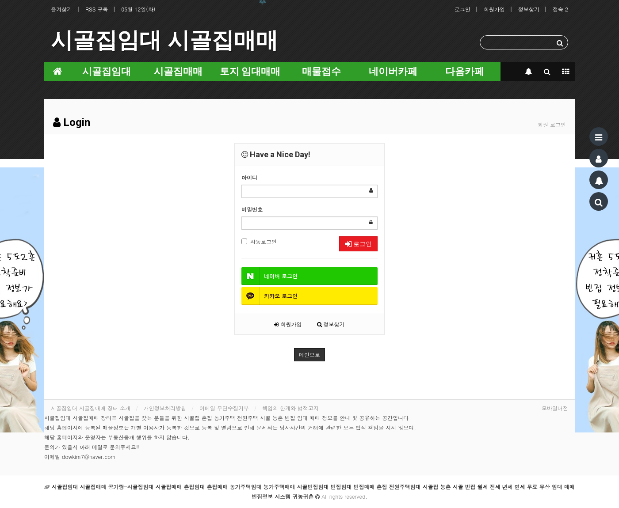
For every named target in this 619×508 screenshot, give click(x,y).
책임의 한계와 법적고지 (290, 408)
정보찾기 (528, 9)
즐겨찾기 (61, 9)
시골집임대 (106, 71)
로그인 (462, 9)
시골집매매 (178, 71)
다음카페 (464, 71)
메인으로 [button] (309, 354)
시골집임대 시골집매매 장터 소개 (90, 408)
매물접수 (321, 71)
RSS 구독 (96, 9)
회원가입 (494, 9)
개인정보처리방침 (165, 408)
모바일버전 (555, 408)
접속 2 (560, 9)
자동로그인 (259, 241)
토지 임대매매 (250, 71)
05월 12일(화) (138, 9)
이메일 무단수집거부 (224, 408)
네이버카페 (393, 71)
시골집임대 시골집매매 (164, 40)
